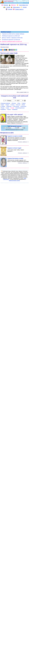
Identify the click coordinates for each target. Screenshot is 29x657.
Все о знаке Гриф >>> (23, 92)
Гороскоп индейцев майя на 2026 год (12, 41)
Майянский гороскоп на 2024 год (13, 44)
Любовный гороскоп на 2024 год (11, 35)
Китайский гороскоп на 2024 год (11, 39)
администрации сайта (14, 180)
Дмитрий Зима (4, 47)
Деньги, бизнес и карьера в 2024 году (12, 37)
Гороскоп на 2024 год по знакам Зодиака (13, 34)
